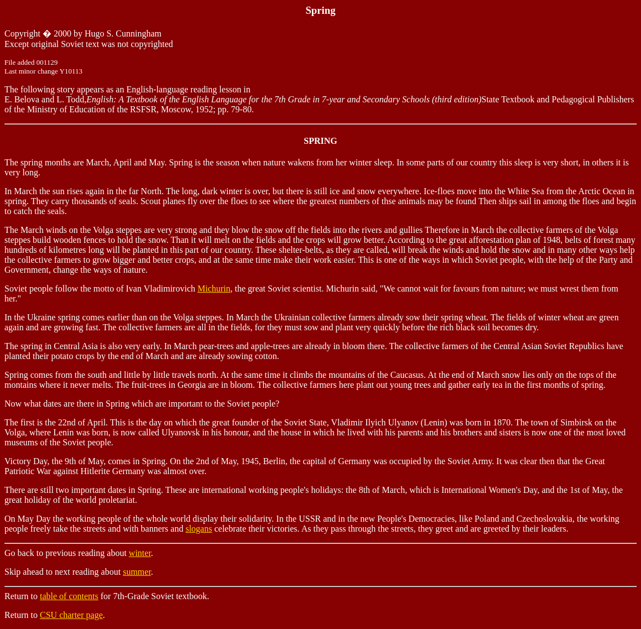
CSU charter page (71, 615)
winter (140, 553)
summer (137, 571)
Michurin (214, 288)
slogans (198, 528)
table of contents (69, 596)
